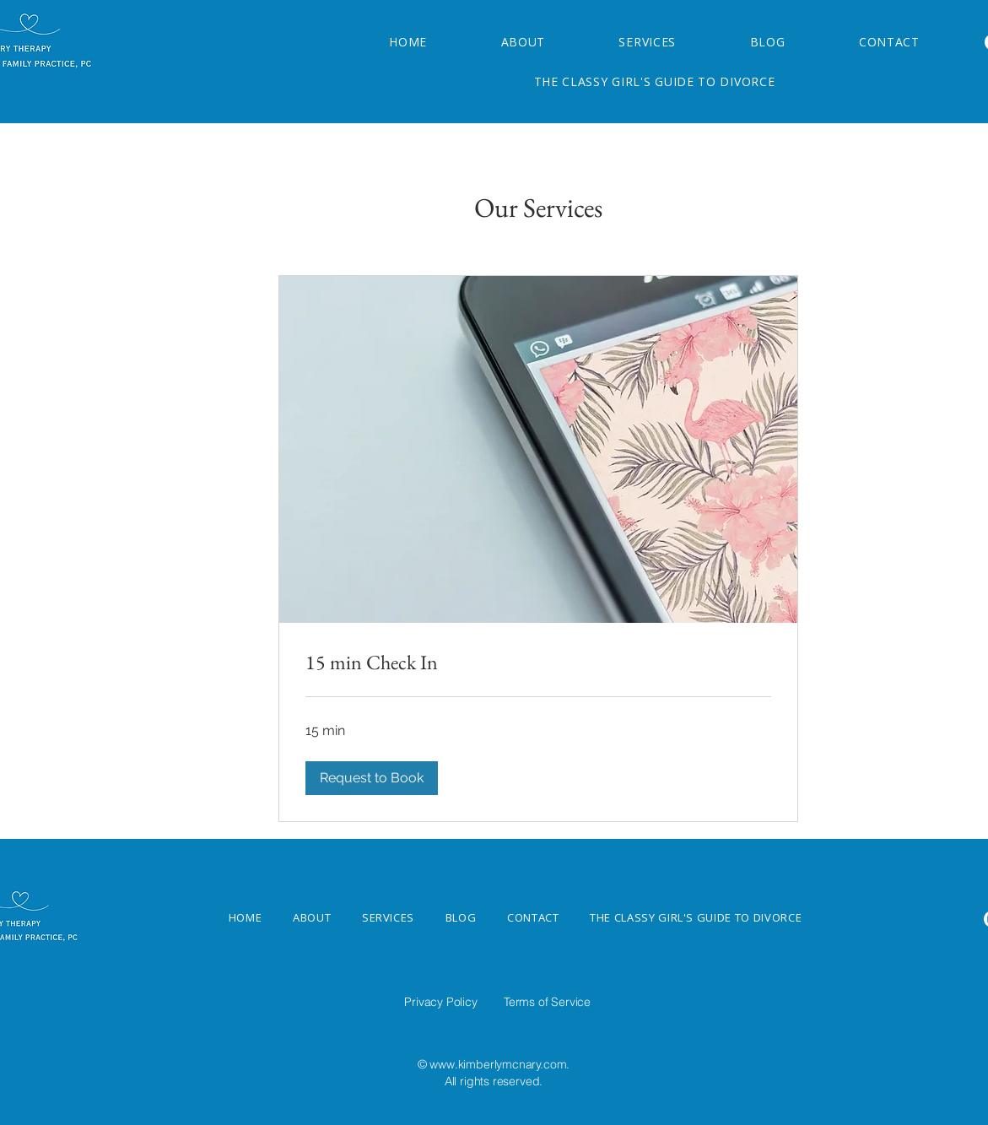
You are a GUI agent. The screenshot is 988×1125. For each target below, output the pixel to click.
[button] (371, 778)
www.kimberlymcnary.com (497, 1064)
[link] (538, 662)
